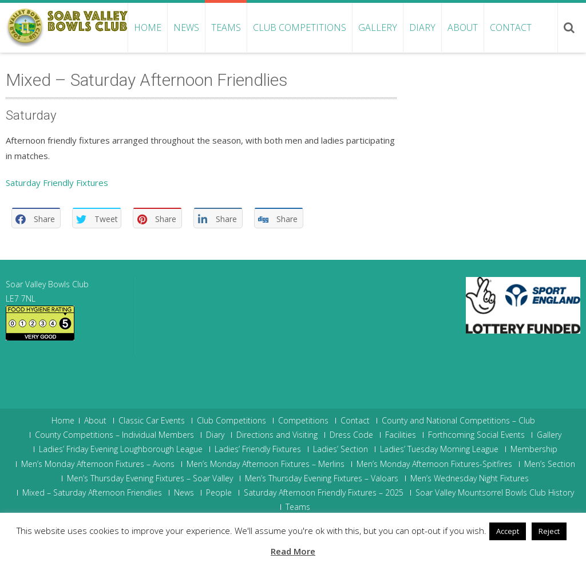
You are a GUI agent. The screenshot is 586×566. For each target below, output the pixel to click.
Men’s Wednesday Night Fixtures (469, 478)
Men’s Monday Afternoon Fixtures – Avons (98, 464)
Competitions (303, 420)
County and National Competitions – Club (458, 420)
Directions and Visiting (277, 435)
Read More (293, 551)
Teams (226, 27)
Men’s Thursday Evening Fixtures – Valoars (321, 478)
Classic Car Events (151, 420)
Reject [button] (549, 531)
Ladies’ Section (340, 449)
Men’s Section (549, 464)
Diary (422, 27)
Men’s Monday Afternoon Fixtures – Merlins (266, 464)
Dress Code (351, 435)
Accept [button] (507, 531)
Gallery (377, 27)
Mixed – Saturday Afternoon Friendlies (92, 493)
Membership (533, 449)
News (186, 27)
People (219, 493)
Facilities (400, 435)
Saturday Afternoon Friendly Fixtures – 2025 (323, 493)
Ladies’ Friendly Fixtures (258, 449)
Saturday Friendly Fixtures (57, 182)
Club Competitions (299, 27)
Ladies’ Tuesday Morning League (439, 449)
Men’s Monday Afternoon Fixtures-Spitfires (434, 464)
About (463, 27)
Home (147, 27)
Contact (511, 27)
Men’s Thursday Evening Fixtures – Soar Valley (150, 478)
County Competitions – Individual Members (114, 435)
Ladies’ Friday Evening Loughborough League (121, 449)
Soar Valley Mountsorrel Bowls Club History (494, 493)
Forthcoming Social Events (476, 435)
